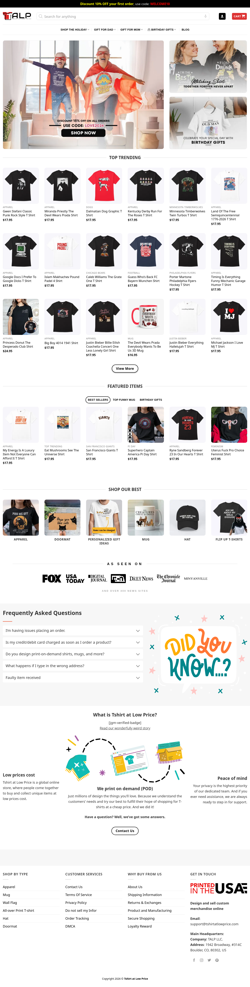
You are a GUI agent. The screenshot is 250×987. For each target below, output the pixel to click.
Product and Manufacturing (150, 910)
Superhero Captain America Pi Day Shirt (142, 452)
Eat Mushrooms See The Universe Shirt (61, 452)
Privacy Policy (76, 902)
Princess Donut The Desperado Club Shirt (18, 345)
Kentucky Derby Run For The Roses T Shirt (145, 213)
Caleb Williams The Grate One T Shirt (104, 279)
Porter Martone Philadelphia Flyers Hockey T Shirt (183, 281)
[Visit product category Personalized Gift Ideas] (104, 524)
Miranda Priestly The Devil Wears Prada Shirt (61, 213)
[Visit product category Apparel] (21, 522)
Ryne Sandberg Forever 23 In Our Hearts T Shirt (186, 452)
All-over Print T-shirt (18, 910)
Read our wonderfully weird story (125, 728)
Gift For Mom (131, 29)
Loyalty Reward (140, 926)
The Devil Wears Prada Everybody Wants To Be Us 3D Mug (144, 347)
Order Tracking (77, 918)
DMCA (70, 926)
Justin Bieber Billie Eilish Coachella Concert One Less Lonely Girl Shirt (103, 347)
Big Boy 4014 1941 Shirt (61, 343)
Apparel (9, 887)
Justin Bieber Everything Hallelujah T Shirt (187, 345)
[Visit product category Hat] (188, 522)
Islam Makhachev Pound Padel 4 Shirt (61, 279)
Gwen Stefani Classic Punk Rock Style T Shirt (19, 213)
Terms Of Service (78, 894)
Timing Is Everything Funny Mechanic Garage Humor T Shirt (228, 281)
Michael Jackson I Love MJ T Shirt (227, 345)
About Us (135, 887)
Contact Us (74, 887)
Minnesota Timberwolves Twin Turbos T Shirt (187, 213)
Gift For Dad (105, 29)
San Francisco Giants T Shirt (102, 452)
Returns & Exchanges (144, 902)
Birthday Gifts (162, 29)
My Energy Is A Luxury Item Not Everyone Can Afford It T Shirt (19, 454)
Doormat (10, 926)
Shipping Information (145, 894)
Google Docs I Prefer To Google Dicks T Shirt (19, 279)
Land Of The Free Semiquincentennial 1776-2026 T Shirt (225, 215)
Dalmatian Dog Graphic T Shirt (104, 213)
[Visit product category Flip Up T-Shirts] (229, 522)
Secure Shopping (141, 918)
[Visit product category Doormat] (62, 522)
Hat (5, 918)
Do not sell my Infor (81, 910)
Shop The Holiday (75, 29)
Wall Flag (10, 902)
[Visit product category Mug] (146, 522)
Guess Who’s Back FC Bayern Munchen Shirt (143, 279)
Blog (185, 29)
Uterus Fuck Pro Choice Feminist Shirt (227, 452)
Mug (6, 894)
